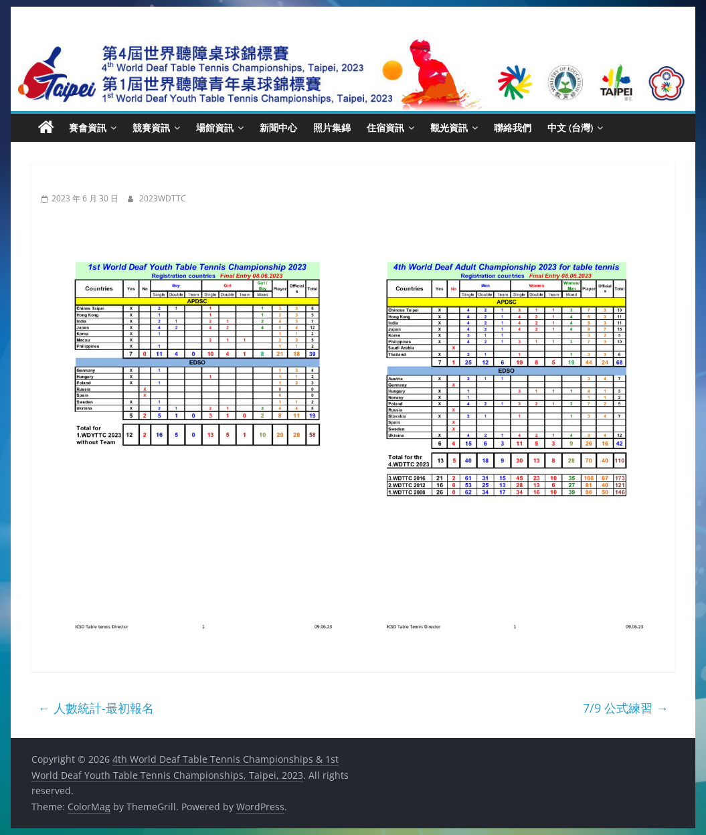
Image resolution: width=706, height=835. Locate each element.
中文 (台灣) (570, 127)
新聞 (56, 181)
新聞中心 (278, 127)
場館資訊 (215, 127)
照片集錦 (332, 127)
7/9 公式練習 (625, 708)
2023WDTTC (162, 198)
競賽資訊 (151, 127)
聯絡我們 (512, 127)
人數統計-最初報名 (96, 708)
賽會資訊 (87, 127)
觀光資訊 (449, 127)
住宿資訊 (385, 127)
